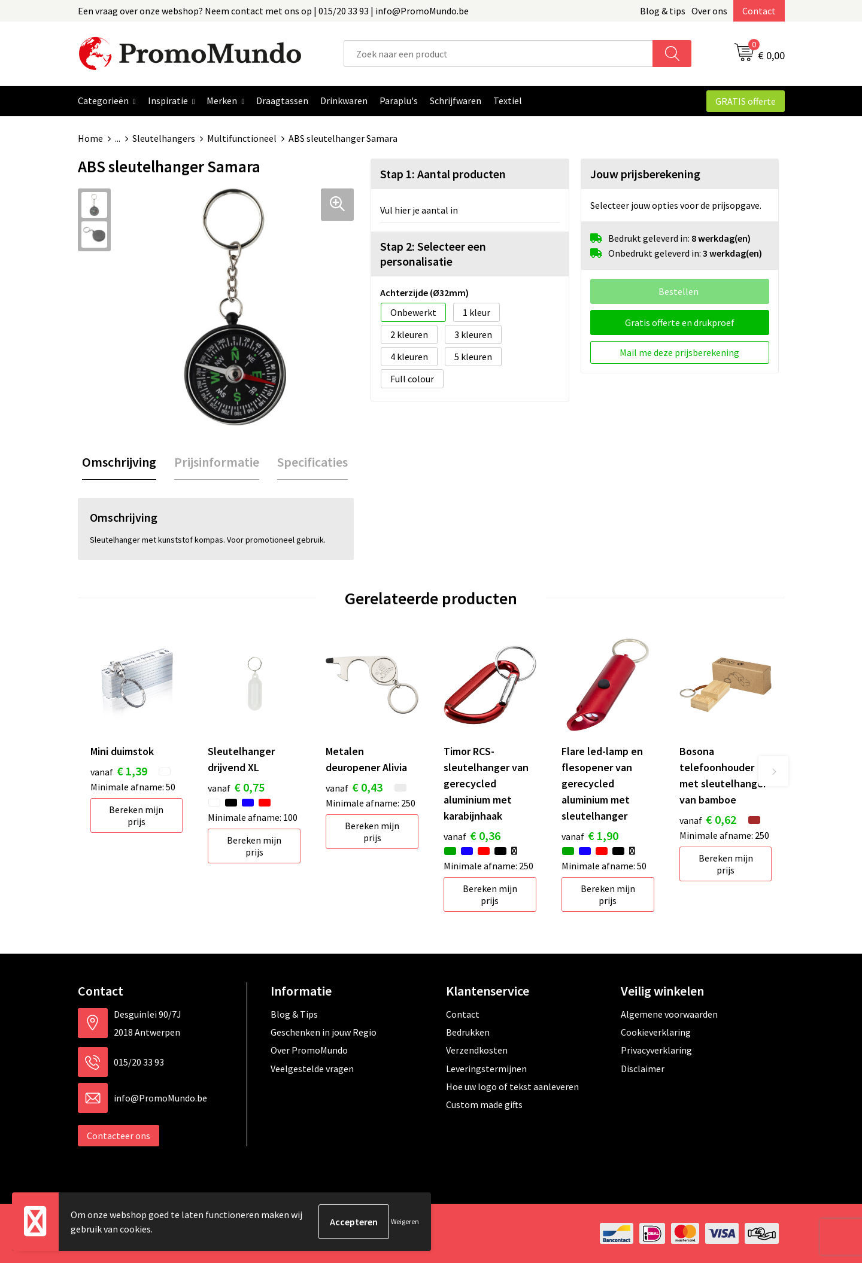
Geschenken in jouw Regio (324, 1032)
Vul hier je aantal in (419, 210)
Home (90, 138)
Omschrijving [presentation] (119, 462)
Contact (759, 11)
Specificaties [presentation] (312, 462)
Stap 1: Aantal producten (443, 173)
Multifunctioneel (242, 138)
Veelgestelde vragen (312, 1069)
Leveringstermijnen (486, 1069)
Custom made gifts (484, 1104)
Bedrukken (468, 1032)
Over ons (709, 11)
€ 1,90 (589, 835)
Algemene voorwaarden (669, 1014)
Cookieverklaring (656, 1032)
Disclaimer (642, 1069)
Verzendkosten (477, 1050)
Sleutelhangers (163, 138)
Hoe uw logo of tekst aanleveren (512, 1086)
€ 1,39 (118, 770)
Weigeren (405, 1221)
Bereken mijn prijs (136, 815)
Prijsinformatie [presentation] (216, 462)
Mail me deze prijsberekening (679, 352)
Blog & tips (662, 11)
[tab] (119, 462)
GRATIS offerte (745, 101)
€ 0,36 (472, 835)
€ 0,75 (236, 787)
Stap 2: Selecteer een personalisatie (433, 254)
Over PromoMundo (309, 1050)
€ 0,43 (354, 787)
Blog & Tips (294, 1014)
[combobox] (498, 53)
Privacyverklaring (656, 1050)
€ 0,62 (707, 819)
